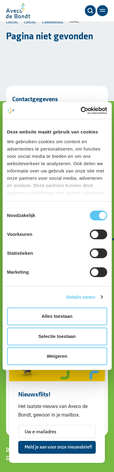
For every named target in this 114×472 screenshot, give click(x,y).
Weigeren (57, 356)
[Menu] (102, 10)
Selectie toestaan (57, 336)
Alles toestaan (57, 316)
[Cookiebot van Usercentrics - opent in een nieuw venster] (81, 111)
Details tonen (80, 297)
